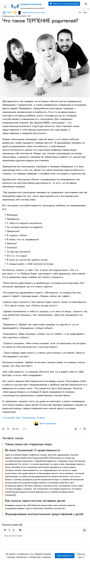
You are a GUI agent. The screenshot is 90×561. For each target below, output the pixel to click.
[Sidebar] (5, 6)
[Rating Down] (85, 429)
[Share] (3, 429)
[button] (85, 12)
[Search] (86, 3)
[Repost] (8, 429)
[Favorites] (79, 12)
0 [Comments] (25, 429)
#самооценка (28, 418)
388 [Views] (15, 429)
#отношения (8, 418)
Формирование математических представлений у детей (44, 514)
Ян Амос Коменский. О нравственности (32, 450)
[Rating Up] (76, 429)
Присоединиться (65, 555)
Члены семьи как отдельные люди (28, 444)
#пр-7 (18, 418)
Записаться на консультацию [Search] (64, 4)
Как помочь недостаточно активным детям (35, 500)
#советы (41, 418)
